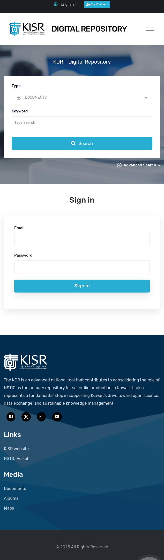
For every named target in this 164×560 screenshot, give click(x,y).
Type (16, 85)
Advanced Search (141, 165)
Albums (11, 498)
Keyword (20, 111)
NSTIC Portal (16, 458)
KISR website (16, 448)
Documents (15, 488)
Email (19, 228)
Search (82, 143)
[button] (66, 4)
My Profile (96, 4)
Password (23, 255)
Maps (9, 508)
